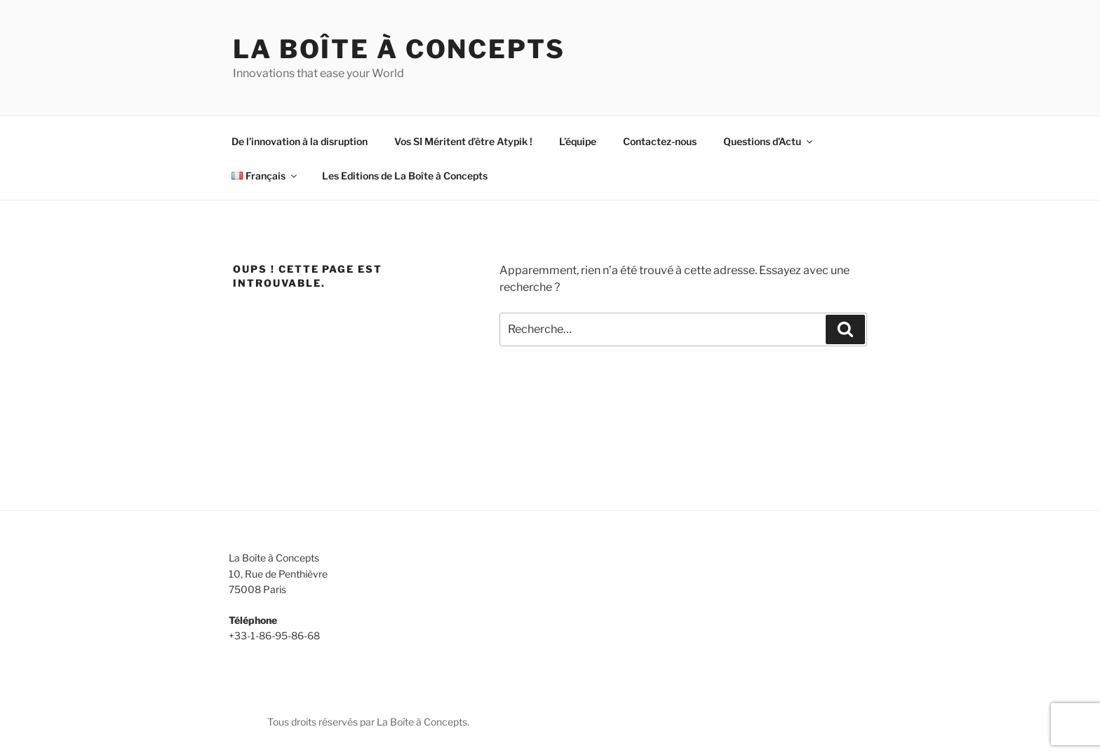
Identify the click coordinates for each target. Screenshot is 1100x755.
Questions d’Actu (768, 141)
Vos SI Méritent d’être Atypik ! (463, 141)
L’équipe (577, 141)
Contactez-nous (660, 141)
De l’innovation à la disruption (300, 141)
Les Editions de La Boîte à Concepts (405, 176)
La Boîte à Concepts (399, 49)
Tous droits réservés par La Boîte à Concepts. (368, 722)
